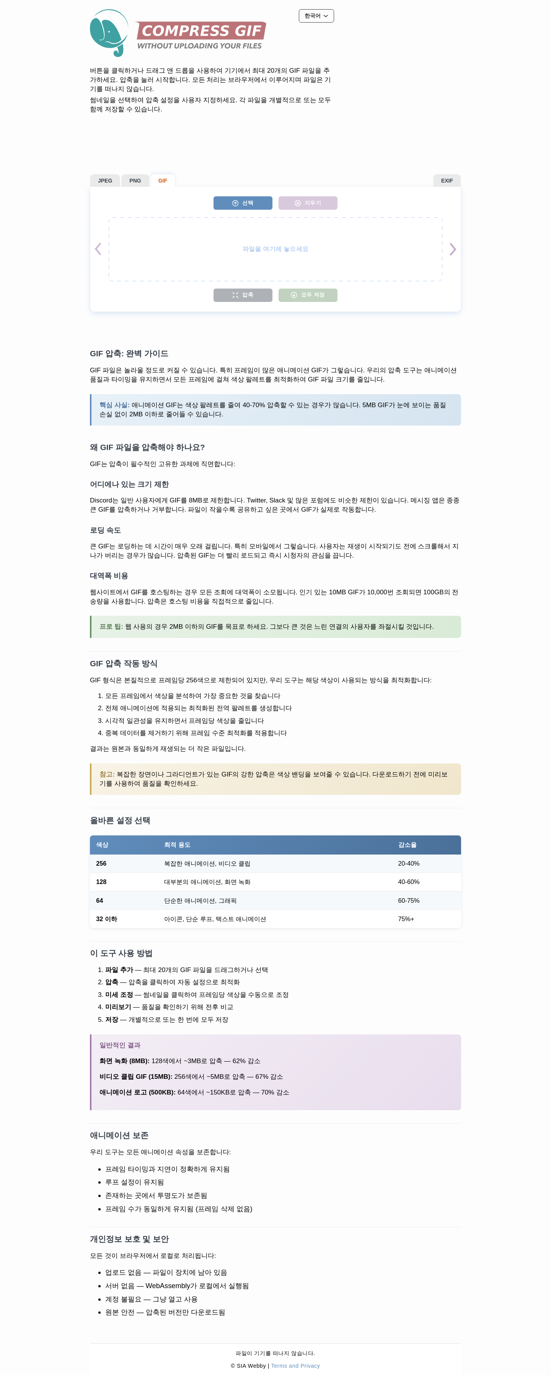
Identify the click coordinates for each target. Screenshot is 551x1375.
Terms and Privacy (295, 1366)
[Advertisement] (403, 57)
